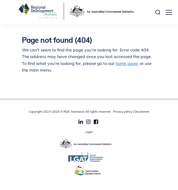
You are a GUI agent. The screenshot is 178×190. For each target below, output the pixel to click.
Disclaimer (142, 112)
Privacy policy (122, 112)
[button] (159, 12)
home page (127, 64)
